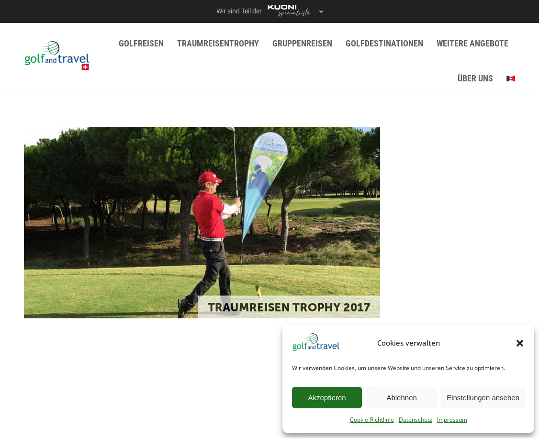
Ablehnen (401, 397)
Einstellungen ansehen (483, 397)
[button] (520, 343)
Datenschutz (415, 420)
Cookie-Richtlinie (372, 420)
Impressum (452, 420)
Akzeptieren (327, 397)
